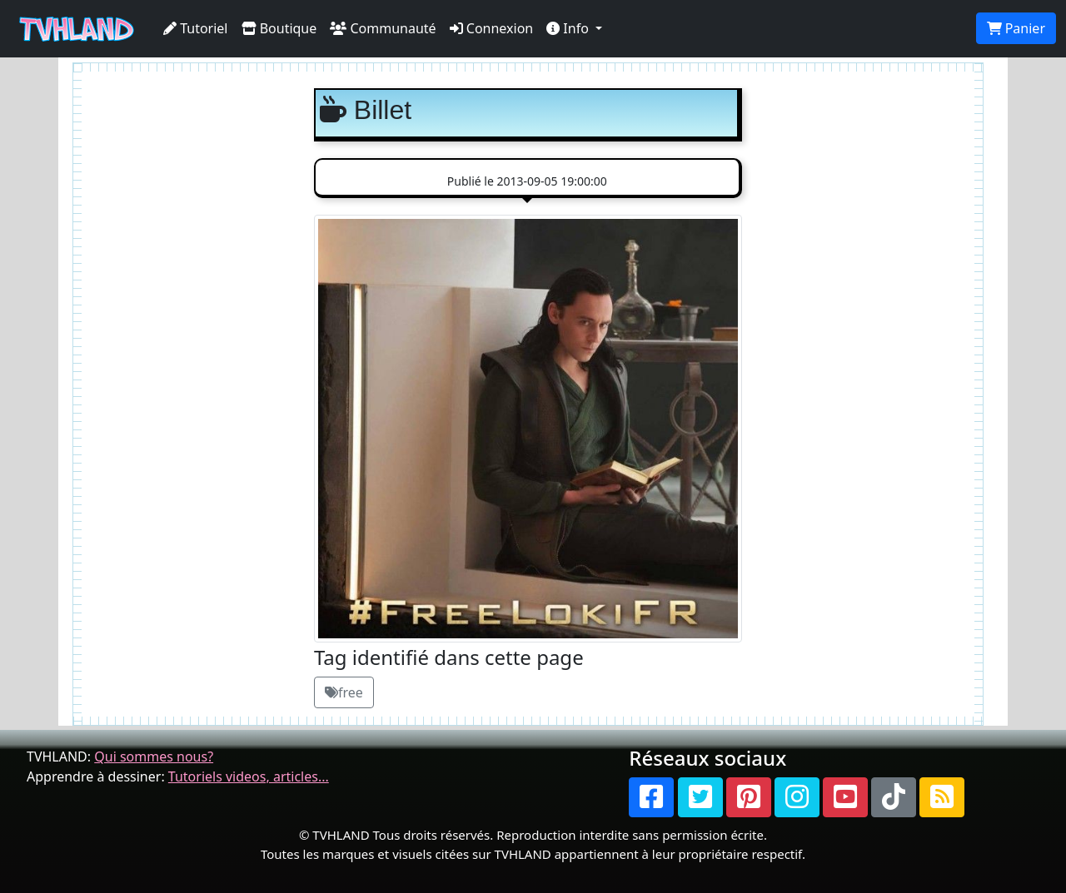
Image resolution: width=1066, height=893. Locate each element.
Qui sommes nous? (153, 756)
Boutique (279, 28)
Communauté (383, 28)
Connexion (492, 28)
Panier (1016, 28)
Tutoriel (195, 28)
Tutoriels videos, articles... (248, 776)
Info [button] (569, 28)
